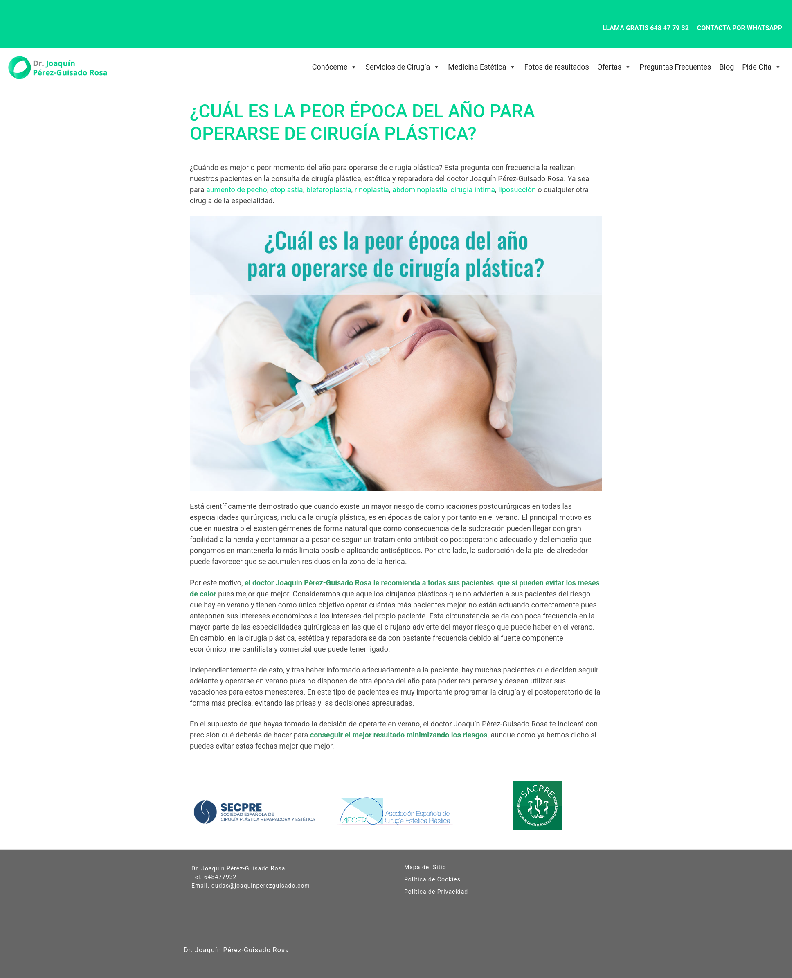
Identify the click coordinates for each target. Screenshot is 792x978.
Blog (726, 67)
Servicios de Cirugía (402, 67)
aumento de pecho (236, 189)
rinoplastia (372, 189)
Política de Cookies (432, 879)
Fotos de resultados (556, 67)
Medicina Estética (482, 67)
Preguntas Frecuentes (675, 67)
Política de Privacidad (436, 892)
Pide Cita (761, 67)
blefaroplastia (328, 189)
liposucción (517, 189)
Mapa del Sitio (425, 867)
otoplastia (286, 189)
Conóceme (334, 67)
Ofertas (614, 67)
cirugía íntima (472, 189)
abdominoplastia (419, 189)
